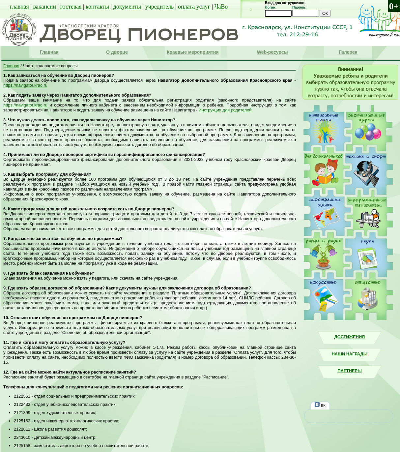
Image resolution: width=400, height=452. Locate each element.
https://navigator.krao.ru (25, 85)
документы (127, 6)
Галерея (348, 52)
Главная (49, 52)
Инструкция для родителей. (226, 109)
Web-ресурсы (272, 52)
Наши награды (350, 353)
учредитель (159, 6)
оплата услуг (194, 6)
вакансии (44, 6)
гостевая (71, 6)
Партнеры (349, 370)
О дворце (117, 52)
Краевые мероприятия (193, 52)
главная (19, 6)
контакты (97, 6)
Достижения (349, 336)
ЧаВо (221, 6)
